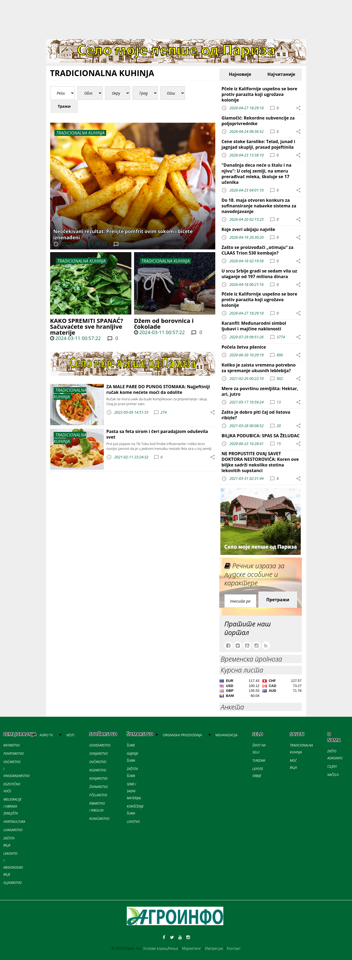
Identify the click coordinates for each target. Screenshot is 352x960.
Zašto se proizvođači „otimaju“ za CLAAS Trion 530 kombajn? (257, 250)
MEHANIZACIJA (227, 735)
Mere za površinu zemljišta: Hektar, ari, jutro (259, 391)
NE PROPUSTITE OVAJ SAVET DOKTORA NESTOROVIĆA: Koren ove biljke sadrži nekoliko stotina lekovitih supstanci (260, 462)
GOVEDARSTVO (99, 745)
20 (279, 425)
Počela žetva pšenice (243, 347)
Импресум (214, 948)
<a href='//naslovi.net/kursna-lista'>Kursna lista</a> (260, 689)
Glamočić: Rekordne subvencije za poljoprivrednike (258, 120)
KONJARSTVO (98, 778)
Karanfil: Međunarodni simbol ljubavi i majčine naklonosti (253, 326)
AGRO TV (46, 735)
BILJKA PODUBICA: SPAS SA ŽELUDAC (260, 436)
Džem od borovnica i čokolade (164, 323)
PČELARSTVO (98, 795)
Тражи (64, 106)
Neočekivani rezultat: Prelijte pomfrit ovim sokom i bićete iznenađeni (123, 234)
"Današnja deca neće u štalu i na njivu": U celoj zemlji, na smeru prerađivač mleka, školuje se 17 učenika (256, 173)
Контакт (233, 948)
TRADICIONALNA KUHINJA (81, 261)
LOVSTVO (133, 821)
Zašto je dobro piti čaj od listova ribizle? (255, 415)
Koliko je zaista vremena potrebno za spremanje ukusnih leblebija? (258, 367)
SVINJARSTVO (98, 753)
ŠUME (131, 745)
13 (279, 402)
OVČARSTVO (97, 762)
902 (280, 378)
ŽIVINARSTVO (98, 787)
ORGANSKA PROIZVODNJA (182, 735)
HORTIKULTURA (14, 821)
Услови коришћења (160, 948)
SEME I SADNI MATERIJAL (134, 791)
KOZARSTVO (97, 770)
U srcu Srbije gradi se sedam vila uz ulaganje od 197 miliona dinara (259, 273)
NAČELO (333, 774)
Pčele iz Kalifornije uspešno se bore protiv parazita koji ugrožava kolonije (259, 94)
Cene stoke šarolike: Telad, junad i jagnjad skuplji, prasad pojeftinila (258, 144)
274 (164, 412)
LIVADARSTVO (13, 830)
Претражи (277, 600)
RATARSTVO (11, 745)
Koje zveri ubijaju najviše (248, 229)
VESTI (70, 735)
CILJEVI (332, 766)
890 (280, 354)
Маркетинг (191, 948)
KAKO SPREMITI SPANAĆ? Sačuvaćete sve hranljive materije (86, 326)
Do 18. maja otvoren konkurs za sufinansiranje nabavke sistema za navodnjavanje (258, 205)
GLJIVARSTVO (12, 882)
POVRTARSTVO (13, 753)
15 (279, 443)
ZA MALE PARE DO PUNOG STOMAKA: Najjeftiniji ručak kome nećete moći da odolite (158, 389)
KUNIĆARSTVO (99, 818)
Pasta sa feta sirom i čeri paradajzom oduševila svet (157, 434)
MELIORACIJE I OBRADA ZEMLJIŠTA (12, 806)
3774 (281, 336)
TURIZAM (258, 760)
